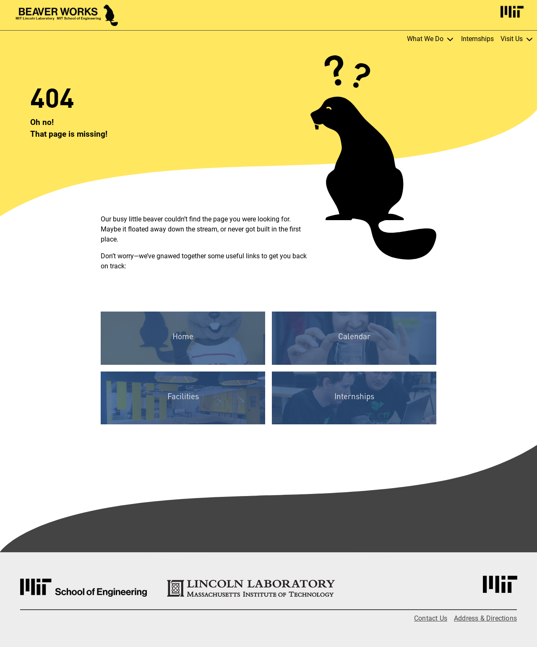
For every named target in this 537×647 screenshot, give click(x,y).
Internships (477, 39)
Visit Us (517, 39)
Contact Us (430, 618)
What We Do (430, 39)
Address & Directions (485, 618)
